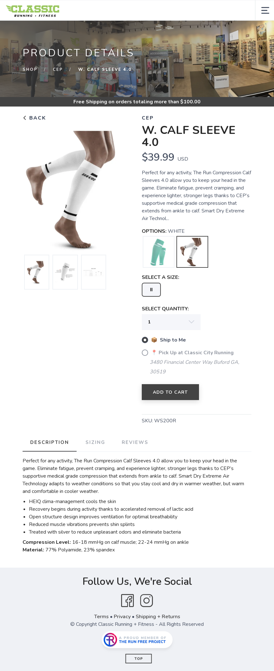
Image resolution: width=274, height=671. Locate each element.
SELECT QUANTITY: (165, 308)
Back (34, 117)
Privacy (122, 616)
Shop (30, 70)
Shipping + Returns (158, 616)
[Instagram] (146, 600)
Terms (101, 616)
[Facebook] (127, 600)
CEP (58, 70)
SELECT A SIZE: (160, 277)
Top (138, 658)
